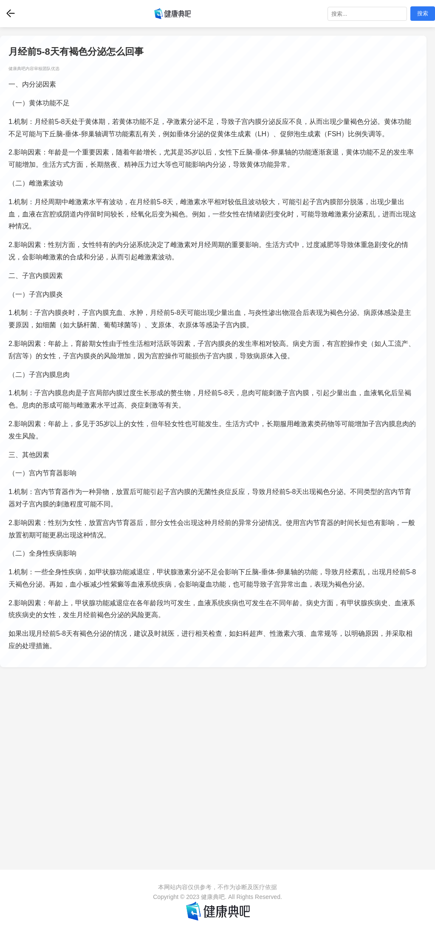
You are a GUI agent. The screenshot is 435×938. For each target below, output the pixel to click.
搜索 (422, 13)
